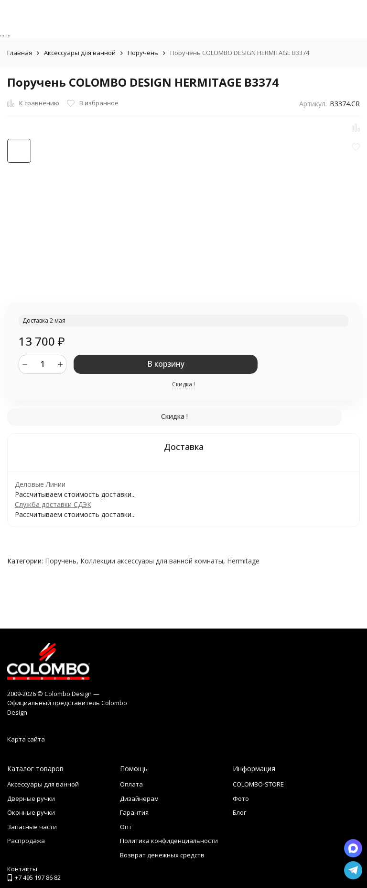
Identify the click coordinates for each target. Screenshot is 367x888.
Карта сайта (26, 739)
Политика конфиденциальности (169, 840)
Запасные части (32, 826)
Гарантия (134, 812)
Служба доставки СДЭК (53, 504)
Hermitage (243, 560)
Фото (241, 798)
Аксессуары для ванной (80, 52)
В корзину (165, 364)
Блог (239, 812)
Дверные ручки (31, 798)
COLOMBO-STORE (258, 784)
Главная (19, 52)
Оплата (131, 784)
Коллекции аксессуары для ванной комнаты (151, 560)
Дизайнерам (139, 798)
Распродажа (26, 840)
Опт (126, 826)
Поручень (143, 52)
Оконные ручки (31, 812)
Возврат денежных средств (162, 855)
